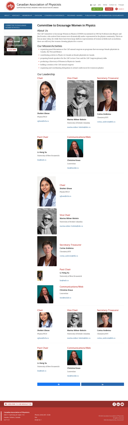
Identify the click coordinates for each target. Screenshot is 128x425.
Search (119, 9)
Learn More (12, 32)
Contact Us (112, 5)
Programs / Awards (74, 15)
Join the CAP (97, 9)
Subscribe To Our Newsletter (18, 404)
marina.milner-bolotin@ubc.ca (78, 127)
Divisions (38, 15)
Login (94, 5)
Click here (12, 50)
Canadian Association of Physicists (39, 4)
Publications (90, 15)
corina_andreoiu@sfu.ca (106, 122)
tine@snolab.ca (73, 168)
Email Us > (38, 420)
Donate (109, 9)
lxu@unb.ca (41, 160)
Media (105, 5)
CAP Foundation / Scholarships (111, 15)
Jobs (99, 5)
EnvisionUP (120, 420)
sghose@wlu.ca (43, 121)
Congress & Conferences (54, 15)
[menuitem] (121, 5)
